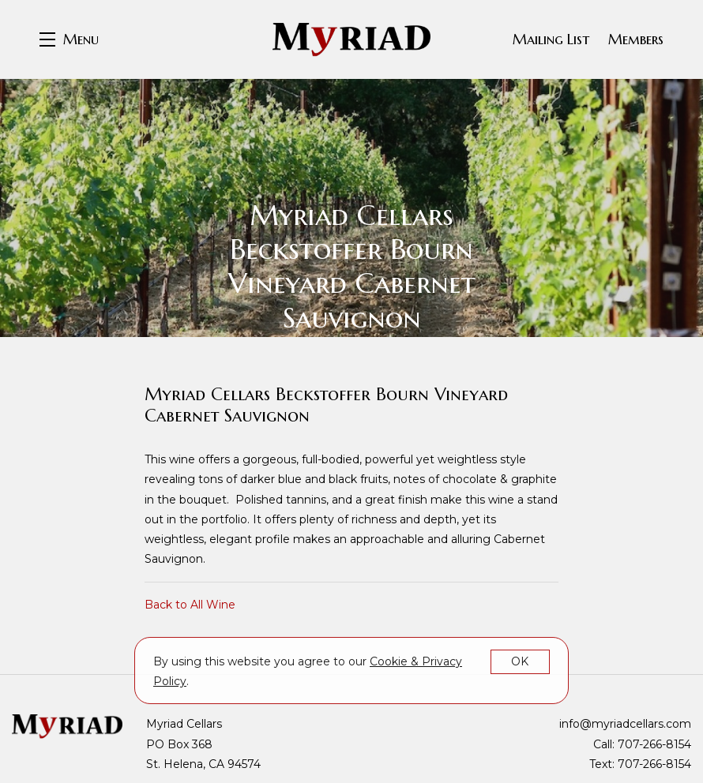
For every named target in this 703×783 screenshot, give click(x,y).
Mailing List (551, 39)
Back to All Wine (190, 605)
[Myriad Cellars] (67, 726)
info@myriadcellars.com (625, 724)
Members (636, 39)
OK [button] (519, 661)
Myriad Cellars (351, 39)
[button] (69, 39)
